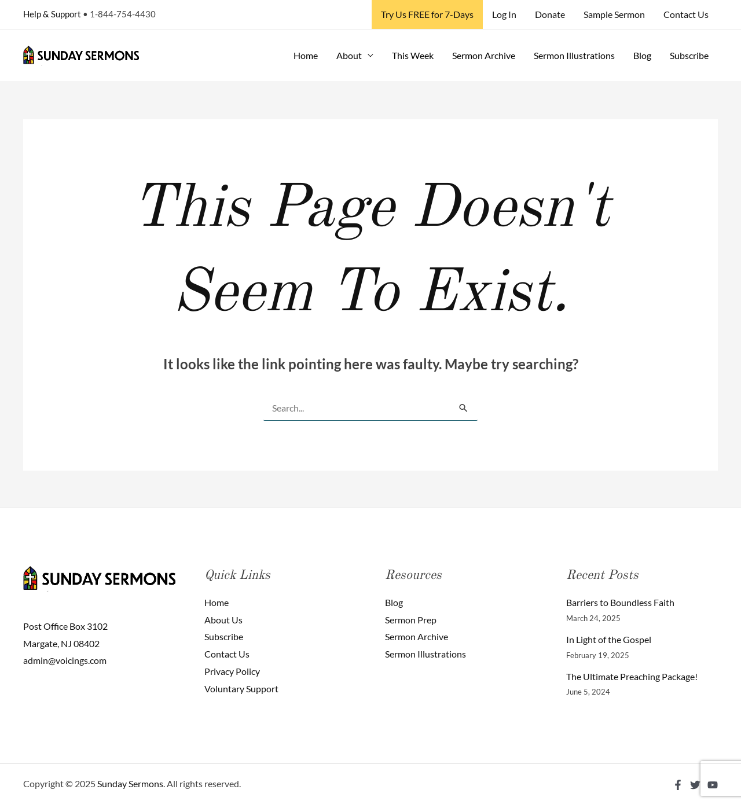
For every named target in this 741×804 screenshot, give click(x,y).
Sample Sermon (614, 14)
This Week (413, 55)
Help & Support (52, 14)
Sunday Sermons (130, 783)
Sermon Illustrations (574, 55)
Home (306, 55)
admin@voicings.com (65, 660)
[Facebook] (678, 785)
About (349, 55)
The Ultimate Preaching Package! (632, 676)
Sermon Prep (410, 619)
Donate (550, 14)
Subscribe (689, 55)
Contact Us (686, 14)
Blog (642, 55)
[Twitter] (695, 785)
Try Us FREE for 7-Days (427, 14)
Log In (504, 14)
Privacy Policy (232, 671)
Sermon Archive (483, 55)
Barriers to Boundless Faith (620, 602)
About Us (223, 619)
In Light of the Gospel (608, 639)
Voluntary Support (241, 688)
